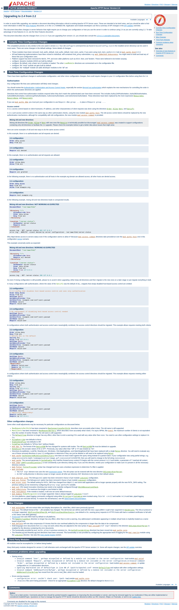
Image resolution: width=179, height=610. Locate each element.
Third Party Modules (163, 40)
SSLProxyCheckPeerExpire (63, 512)
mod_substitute (19, 489)
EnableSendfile (19, 442)
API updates (128, 26)
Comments (160, 55)
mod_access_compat (85, 115)
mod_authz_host (93, 113)
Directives (155, 4)
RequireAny (139, 96)
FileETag (16, 444)
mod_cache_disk (129, 52)
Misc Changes (161, 37)
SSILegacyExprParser (112, 472)
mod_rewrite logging (47, 535)
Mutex (117, 451)
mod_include (17, 469)
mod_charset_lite (20, 478)
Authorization (13, 81)
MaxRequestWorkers (47, 431)
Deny (121, 109)
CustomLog (77, 496)
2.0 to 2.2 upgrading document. (108, 36)
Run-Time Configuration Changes (26, 72)
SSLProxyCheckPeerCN (38, 512)
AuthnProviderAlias (80, 530)
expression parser (55, 472)
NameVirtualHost (22, 519)
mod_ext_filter (19, 480)
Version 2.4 (38, 11)
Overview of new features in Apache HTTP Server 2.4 (165, 52)
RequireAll (27, 98)
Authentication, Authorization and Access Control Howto (44, 88)
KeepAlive (16, 449)
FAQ (161, 4)
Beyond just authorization (92, 88)
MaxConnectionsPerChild (59, 428)
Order (109, 109)
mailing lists (136, 597)
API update (130, 547)
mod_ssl (15, 487)
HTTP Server (15, 11)
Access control (13, 106)
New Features (31, 26)
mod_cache (16, 456)
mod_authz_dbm (21, 102)
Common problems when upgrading (27, 552)
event (110, 431)
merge (19, 239)
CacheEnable (46, 460)
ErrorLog (67, 496)
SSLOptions (129, 510)
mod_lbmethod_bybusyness (106, 54)
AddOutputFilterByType (27, 572)
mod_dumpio (17, 494)
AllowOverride (18, 440)
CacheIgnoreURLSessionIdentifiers (38, 456)
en (147, 20)
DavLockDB (40, 447)
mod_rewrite (133, 533)
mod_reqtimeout (19, 492)
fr (151, 20)
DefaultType (20, 435)
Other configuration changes (20, 421)
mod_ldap (16, 463)
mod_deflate (17, 524)
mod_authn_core (120, 530)
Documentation (26, 11)
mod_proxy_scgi (19, 482)
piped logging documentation (75, 499)
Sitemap (174, 4)
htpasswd (16, 517)
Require (63, 123)
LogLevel (84, 478)
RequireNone (12, 98)
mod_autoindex (18, 508)
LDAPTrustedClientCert (31, 463)
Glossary (167, 4)
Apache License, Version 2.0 (27, 606)
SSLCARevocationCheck (88, 487)
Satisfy (130, 109)
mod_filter (17, 467)
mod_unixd (139, 559)
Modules (147, 4)
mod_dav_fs (17, 447)
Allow (115, 109)
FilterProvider (30, 467)
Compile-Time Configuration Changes (28, 42)
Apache (6, 11)
